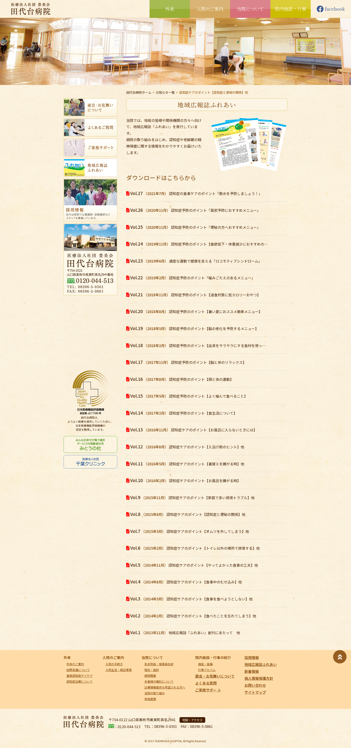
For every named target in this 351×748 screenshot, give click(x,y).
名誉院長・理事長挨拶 (158, 664)
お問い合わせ (255, 685)
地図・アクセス (192, 720)
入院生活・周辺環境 (118, 670)
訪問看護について (78, 670)
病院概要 (150, 676)
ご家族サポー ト (208, 690)
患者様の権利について (158, 681)
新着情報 (251, 671)
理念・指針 (151, 670)
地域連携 (150, 699)
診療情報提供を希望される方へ (164, 687)
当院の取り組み (154, 693)
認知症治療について (79, 681)
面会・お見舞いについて (215, 676)
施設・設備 (205, 664)
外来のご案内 (75, 664)
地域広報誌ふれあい (260, 664)
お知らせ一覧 (165, 92)
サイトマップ (255, 692)
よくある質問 (206, 683)
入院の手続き (114, 664)
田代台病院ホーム (138, 92)
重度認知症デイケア (79, 676)
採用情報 (251, 657)
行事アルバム (207, 670)
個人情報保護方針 (258, 678)
